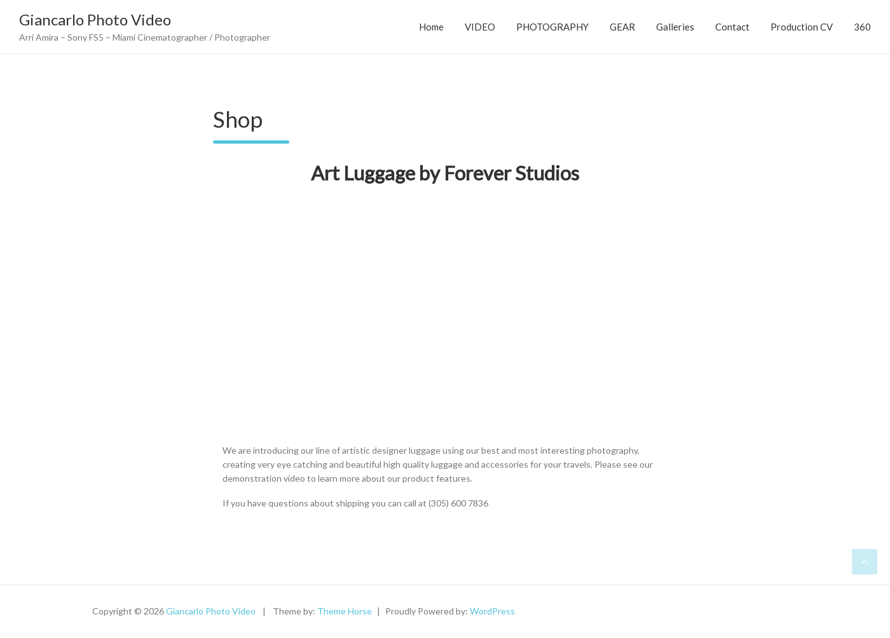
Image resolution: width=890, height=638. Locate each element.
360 (862, 26)
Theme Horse (344, 611)
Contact (732, 26)
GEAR (622, 26)
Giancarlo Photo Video (95, 19)
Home (431, 26)
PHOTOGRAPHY (552, 26)
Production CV (801, 26)
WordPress (492, 611)
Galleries (675, 26)
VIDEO (480, 26)
